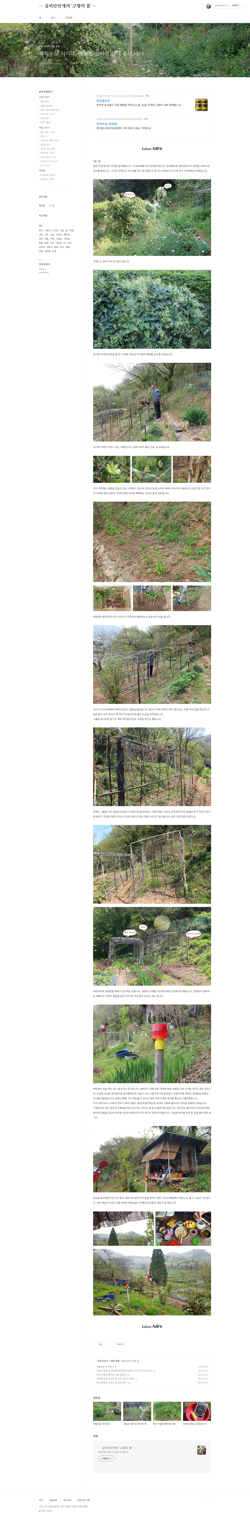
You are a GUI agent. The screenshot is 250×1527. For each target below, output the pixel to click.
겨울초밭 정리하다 (105, 1366)
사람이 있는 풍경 (47, 148)
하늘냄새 (53, 1500)
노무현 (55, 230)
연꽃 (52, 238)
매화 (68, 246)
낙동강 (47, 230)
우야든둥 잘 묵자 (47, 175)
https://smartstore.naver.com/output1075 (119, 119)
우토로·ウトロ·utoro (49, 161)
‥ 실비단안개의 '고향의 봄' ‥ (68, 6)
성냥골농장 (103, 100)
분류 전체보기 (45, 91)
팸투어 (67, 234)
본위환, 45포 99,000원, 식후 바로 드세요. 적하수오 (123, 128)
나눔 (52, 234)
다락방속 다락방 (47, 179)
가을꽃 (59, 238)
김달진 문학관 (46, 105)
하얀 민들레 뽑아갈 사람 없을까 (111, 1374)
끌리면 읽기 (45, 144)
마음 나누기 (44, 127)
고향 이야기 (102, 1360)
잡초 (41, 230)
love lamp (45, 165)
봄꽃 (46, 242)
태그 (53, 17)
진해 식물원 (45, 122)
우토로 (59, 234)
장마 (41, 238)
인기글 (51, 205)
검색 (201, 6)
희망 (69, 242)
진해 (54, 251)
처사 (41, 1500)
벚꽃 (41, 242)
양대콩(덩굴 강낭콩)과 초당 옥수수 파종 (115, 1378)
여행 (71, 230)
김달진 (59, 242)
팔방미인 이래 (84, 1500)
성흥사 (49, 246)
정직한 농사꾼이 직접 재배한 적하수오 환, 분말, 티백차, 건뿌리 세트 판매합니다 (138, 105)
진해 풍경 (44, 118)
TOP (208, 1501)
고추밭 (67, 238)
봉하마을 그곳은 (47, 152)
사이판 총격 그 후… (49, 156)
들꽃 (56, 246)
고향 (41, 234)
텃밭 (46, 238)
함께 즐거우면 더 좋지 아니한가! (114, 1452)
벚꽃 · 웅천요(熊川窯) (49, 109)
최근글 (42, 205)
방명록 (68, 17)
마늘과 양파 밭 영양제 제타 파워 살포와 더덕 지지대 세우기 (124, 1370)
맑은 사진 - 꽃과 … (48, 132)
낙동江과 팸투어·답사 (49, 140)
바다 (62, 246)
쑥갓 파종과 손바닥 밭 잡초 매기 (111, 1382)
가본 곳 (43, 136)
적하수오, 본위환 (106, 124)
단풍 (41, 251)
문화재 (47, 251)
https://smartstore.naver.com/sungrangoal (120, 95)
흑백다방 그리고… (48, 114)
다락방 (42, 170)
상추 (52, 242)
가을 (62, 230)
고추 (46, 234)
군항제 (42, 246)
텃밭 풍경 (115, 1360)
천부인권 (67, 1500)
